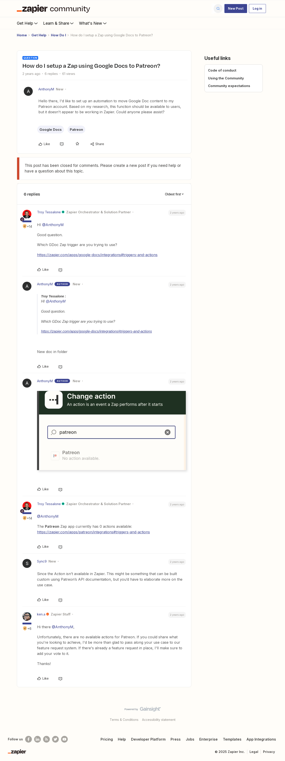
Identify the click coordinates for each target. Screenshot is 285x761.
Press (176, 739)
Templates (232, 739)
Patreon (76, 129)
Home (22, 35)
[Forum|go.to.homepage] (54, 8)
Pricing (107, 739)
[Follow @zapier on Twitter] (55, 739)
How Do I (58, 35)
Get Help (28, 23)
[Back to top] (276, 713)
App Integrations (261, 739)
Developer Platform (148, 739)
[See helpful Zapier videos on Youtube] (64, 739)
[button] (235, 8)
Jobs (190, 739)
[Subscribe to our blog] (46, 739)
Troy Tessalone (49, 212)
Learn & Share (59, 23)
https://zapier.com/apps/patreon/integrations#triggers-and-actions (93, 532)
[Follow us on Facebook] (28, 739)
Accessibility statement (158, 720)
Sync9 (42, 561)
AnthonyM (46, 89)
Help (122, 739)
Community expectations (229, 86)
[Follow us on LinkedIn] (37, 739)
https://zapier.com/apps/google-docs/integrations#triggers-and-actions (97, 255)
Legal (254, 752)
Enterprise (208, 739)
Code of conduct (222, 70)
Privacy (269, 752)
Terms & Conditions (124, 720)
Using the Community (226, 78)
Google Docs (50, 129)
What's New (93, 23)
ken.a (41, 614)
